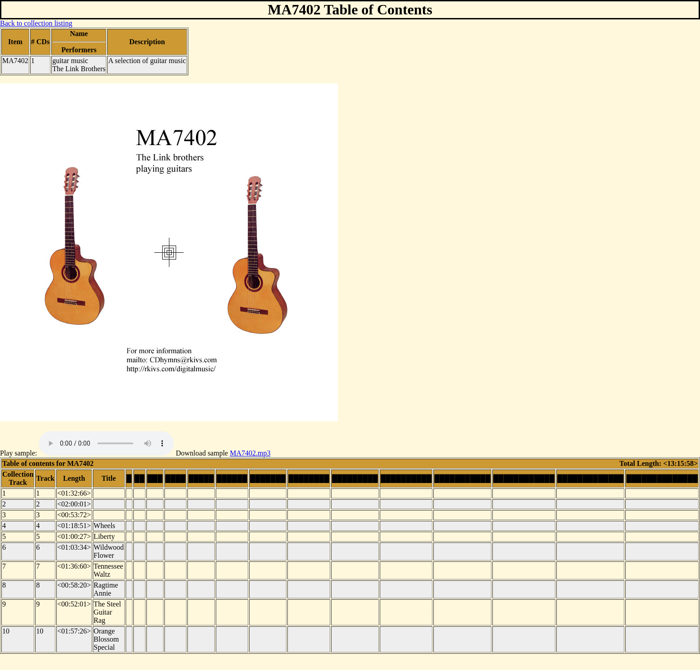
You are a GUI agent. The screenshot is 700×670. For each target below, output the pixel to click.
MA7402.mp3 (250, 453)
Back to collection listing (36, 23)
